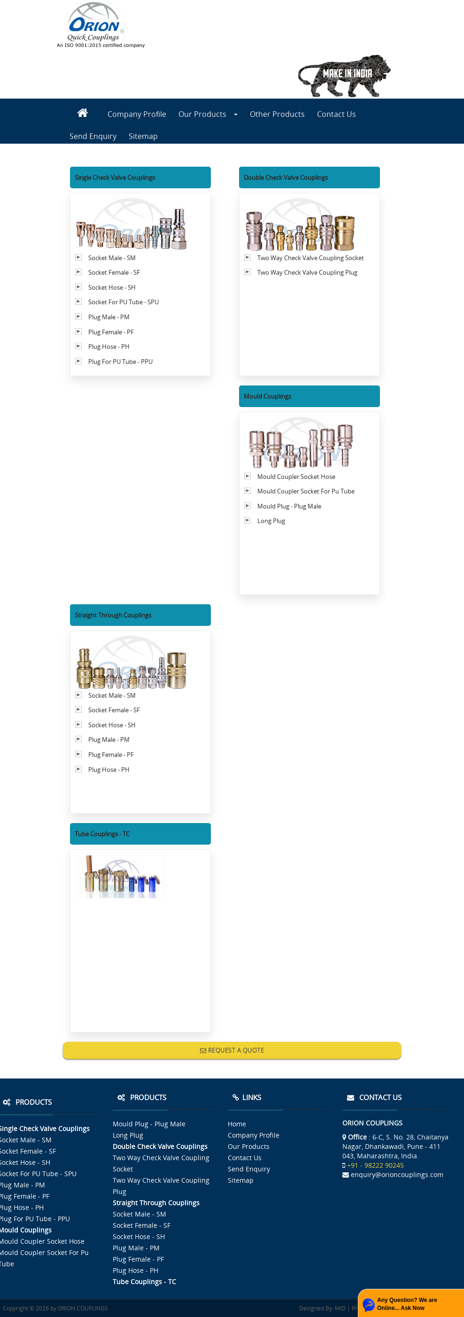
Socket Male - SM (112, 258)
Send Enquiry (93, 136)
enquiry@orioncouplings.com (397, 1174)
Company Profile (137, 114)
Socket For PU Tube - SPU (123, 302)
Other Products (277, 114)
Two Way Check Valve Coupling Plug (307, 272)
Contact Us (336, 114)
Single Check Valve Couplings (115, 177)
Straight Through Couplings (113, 615)
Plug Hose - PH (109, 346)
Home (237, 1123)
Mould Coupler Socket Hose (296, 476)
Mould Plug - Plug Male (289, 506)
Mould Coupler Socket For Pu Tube (306, 491)
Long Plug (271, 520)
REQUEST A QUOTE (232, 1050)
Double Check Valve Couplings (286, 177)
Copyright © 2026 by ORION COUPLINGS (55, 1308)
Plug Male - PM (109, 317)
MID (339, 1308)
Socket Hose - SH (112, 287)
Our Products (208, 114)
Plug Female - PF (111, 332)
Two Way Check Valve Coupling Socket (310, 258)
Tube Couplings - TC (102, 834)
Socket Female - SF (114, 272)
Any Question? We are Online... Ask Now (407, 1304)
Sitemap (143, 136)
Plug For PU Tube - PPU (120, 361)
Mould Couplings (267, 396)
